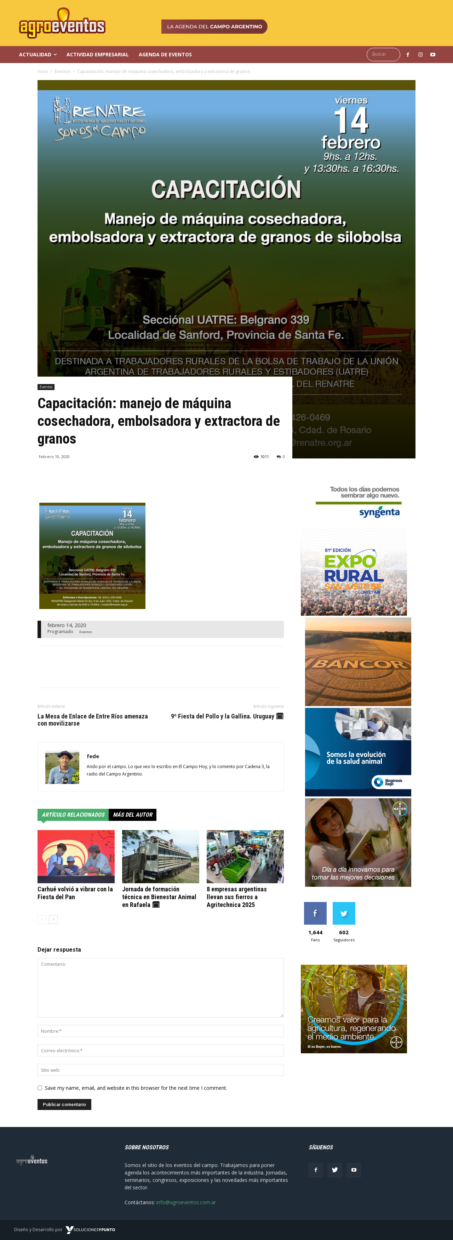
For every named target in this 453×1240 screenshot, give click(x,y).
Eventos (62, 71)
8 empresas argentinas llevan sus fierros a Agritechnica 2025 (237, 896)
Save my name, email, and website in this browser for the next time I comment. (136, 1087)
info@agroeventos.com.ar (186, 1202)
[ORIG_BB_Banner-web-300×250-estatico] (358, 794)
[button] (385, 54)
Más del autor (132, 814)
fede (93, 756)
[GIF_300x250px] (358, 704)
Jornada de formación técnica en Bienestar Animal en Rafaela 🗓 (159, 896)
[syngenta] (358, 523)
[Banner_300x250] (358, 884)
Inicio (43, 71)
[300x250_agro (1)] (354, 1051)
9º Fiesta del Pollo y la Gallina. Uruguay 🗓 (227, 716)
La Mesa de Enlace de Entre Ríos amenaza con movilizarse (93, 720)
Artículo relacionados (73, 814)
